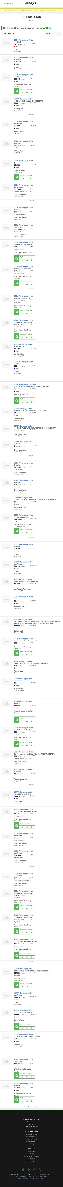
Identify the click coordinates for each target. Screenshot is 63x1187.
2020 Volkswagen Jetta (23, 161)
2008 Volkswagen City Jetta (25, 384)
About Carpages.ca (31, 1161)
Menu (7, 3)
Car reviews (31, 1124)
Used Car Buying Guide (31, 1127)
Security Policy (30, 1178)
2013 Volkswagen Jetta (23, 344)
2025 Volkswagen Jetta (23, 122)
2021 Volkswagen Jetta (23, 562)
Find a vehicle (31, 1122)
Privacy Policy (21, 1178)
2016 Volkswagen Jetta (23, 679)
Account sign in (31, 1144)
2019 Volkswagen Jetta (23, 99)
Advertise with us (31, 1134)
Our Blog (31, 1154)
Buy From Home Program (31, 1156)
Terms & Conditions (40, 1178)
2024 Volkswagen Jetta (23, 40)
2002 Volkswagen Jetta (23, 597)
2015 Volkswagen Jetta (23, 426)
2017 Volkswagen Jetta (23, 792)
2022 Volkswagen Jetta (23, 57)
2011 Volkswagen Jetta (23, 1010)
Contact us (31, 1151)
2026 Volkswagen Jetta (23, 75)
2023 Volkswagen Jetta (23, 544)
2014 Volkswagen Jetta (23, 409)
